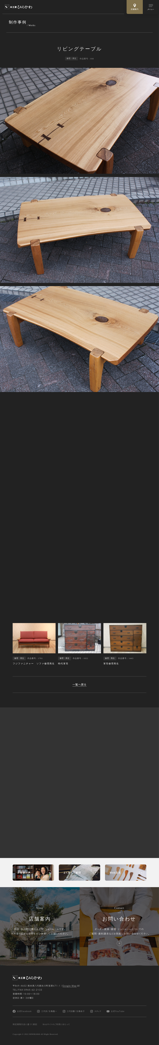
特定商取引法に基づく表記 (25, 1024)
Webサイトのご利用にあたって (56, 1024)
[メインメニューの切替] (151, 7)
